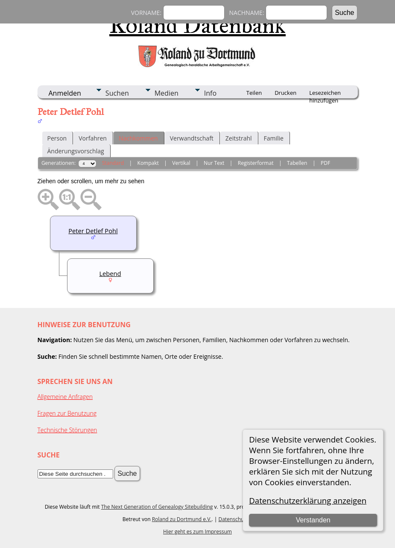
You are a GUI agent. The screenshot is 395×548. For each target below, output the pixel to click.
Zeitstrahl (238, 138)
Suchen (117, 93)
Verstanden (313, 520)
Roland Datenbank (197, 25)
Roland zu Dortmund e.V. (182, 519)
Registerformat (256, 163)
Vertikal (181, 163)
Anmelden (65, 93)
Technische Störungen (67, 430)
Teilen (254, 93)
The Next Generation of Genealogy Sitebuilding (157, 506)
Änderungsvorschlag (75, 151)
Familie (274, 138)
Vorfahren (93, 138)
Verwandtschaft (192, 138)
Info (210, 93)
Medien (166, 93)
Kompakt (148, 163)
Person (57, 138)
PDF (325, 163)
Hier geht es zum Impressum (197, 531)
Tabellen (297, 163)
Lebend (110, 273)
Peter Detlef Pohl (92, 230)
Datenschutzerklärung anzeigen (307, 500)
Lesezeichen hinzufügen (325, 93)
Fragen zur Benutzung (67, 413)
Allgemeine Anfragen (65, 397)
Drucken (285, 93)
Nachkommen (138, 138)
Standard (113, 163)
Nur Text (214, 163)
